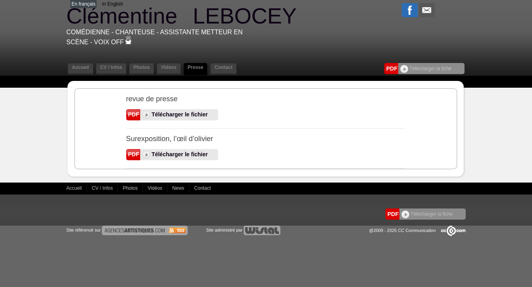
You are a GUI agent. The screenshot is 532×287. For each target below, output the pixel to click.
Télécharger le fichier (175, 114)
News (178, 188)
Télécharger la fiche (426, 68)
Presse (195, 67)
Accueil (80, 67)
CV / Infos (111, 67)
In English (112, 4)
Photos (141, 67)
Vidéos (169, 67)
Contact (223, 67)
